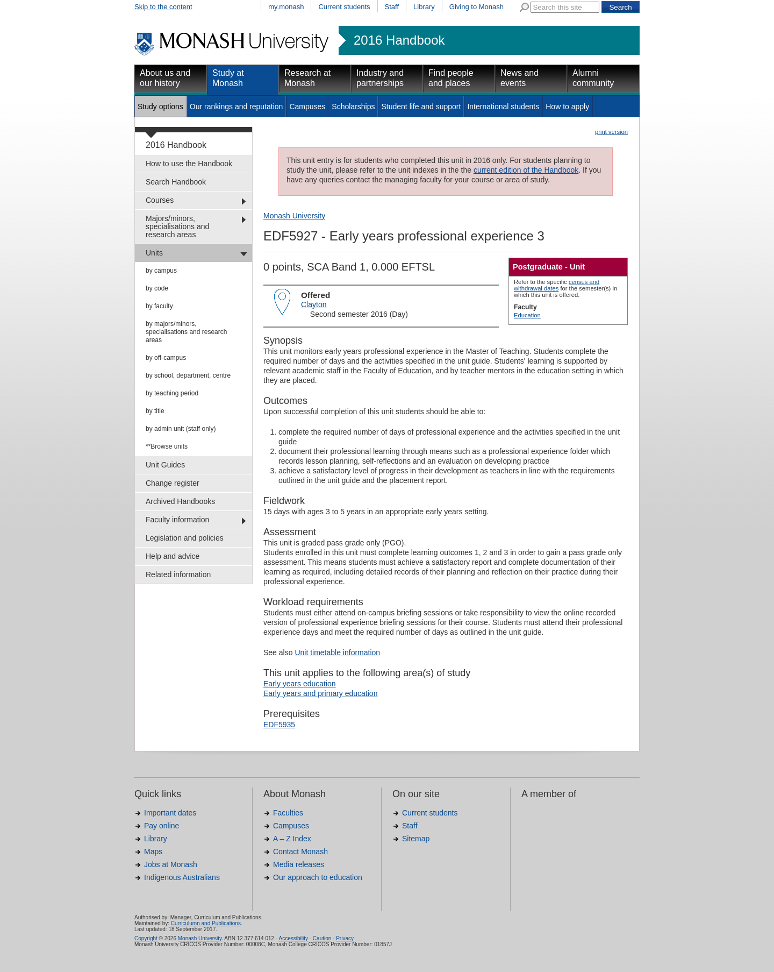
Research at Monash (307, 78)
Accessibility (292, 938)
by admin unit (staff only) (181, 428)
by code (157, 288)
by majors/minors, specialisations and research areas (186, 332)
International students (503, 106)
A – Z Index (292, 838)
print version (611, 132)
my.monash (286, 7)
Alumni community (593, 78)
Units (154, 253)
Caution (322, 938)
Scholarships (353, 106)
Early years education (299, 683)
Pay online (161, 825)
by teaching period (172, 393)
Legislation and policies (185, 538)
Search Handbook (176, 182)
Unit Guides (165, 464)
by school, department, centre (188, 375)
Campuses (307, 106)
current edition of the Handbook (526, 170)
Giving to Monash (476, 7)
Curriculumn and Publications (206, 923)
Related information (178, 574)
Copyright (145, 938)
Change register (172, 483)
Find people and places (451, 78)
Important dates (170, 812)
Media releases (298, 864)
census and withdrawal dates (556, 285)
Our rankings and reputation (236, 106)
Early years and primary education (320, 693)
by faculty (159, 306)
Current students (344, 7)
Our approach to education (317, 877)
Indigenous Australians (182, 877)
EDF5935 (279, 724)
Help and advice (172, 556)
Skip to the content (163, 7)
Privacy (345, 938)
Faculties (288, 812)
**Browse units (167, 446)
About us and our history (165, 78)
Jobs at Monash (170, 864)
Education (527, 315)
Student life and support (421, 106)
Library (424, 7)
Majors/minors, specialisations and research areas (177, 226)
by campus (161, 270)
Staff (392, 7)
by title (155, 411)
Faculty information (177, 519)
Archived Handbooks (180, 501)
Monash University (294, 215)
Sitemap (415, 838)
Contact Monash (300, 851)
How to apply (567, 106)
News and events (519, 78)
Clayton (313, 304)
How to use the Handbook (189, 163)
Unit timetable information (337, 652)
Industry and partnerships (380, 78)
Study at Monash (228, 78)
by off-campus (166, 357)
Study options (160, 106)
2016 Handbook (399, 40)
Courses (160, 200)
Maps (153, 851)
